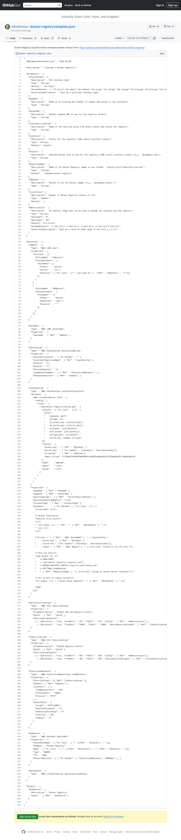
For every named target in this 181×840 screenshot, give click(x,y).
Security (66, 832)
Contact (103, 832)
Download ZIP (168, 38)
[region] (90, 432)
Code (10, 38)
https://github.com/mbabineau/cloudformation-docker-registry (111, 47)
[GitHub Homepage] (23, 832)
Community (85, 832)
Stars (47, 38)
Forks (65, 38)
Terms (49, 832)
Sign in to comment (113, 816)
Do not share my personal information (142, 832)
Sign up (172, 5)
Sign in (160, 5)
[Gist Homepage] (11, 5)
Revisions (28, 38)
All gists (68, 5)
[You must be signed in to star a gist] (154, 26)
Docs (95, 832)
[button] (154, 38)
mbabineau (19, 26)
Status (75, 832)
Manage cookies (116, 832)
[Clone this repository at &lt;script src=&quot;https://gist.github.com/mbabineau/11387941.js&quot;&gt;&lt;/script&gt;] (138, 38)
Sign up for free (28, 816)
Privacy (57, 832)
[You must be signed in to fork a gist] (169, 26)
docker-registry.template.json (52, 26)
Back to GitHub (83, 5)
